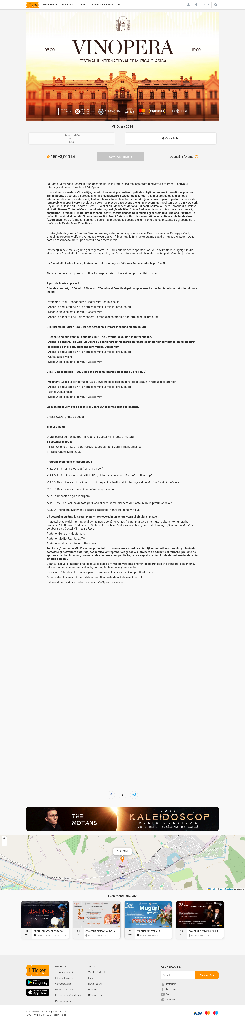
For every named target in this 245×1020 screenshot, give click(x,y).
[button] (122, 859)
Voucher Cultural (96, 972)
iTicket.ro (92, 989)
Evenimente (50, 4)
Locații (82, 4)
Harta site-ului (95, 984)
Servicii (91, 966)
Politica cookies (63, 1001)
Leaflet (212, 889)
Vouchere (67, 4)
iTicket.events (95, 995)
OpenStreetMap (226, 889)
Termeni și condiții (64, 972)
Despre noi (60, 966)
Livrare (91, 978)
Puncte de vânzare (102, 4)
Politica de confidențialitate (68, 995)
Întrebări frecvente (64, 978)
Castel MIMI (172, 138)
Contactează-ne (63, 984)
